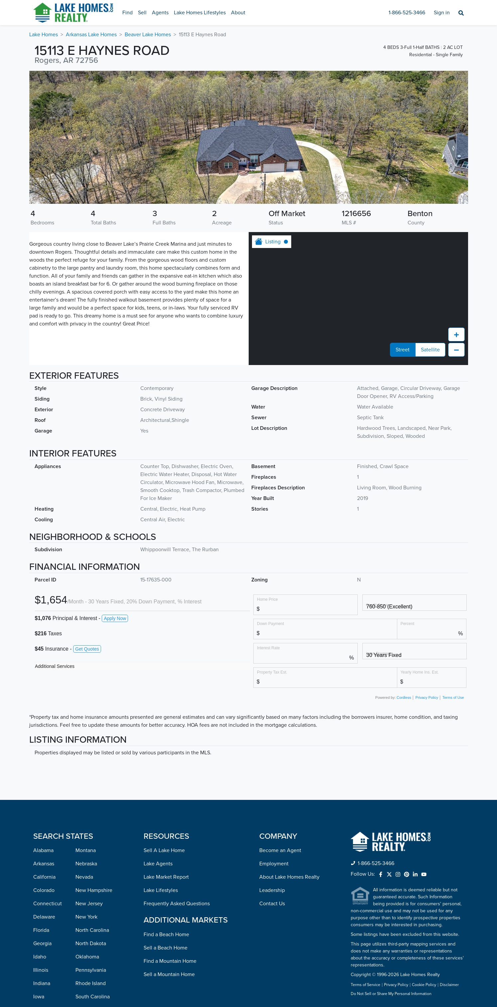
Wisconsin (87, 984)
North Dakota (90, 824)
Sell (142, 12)
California (44, 758)
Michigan (44, 944)
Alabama (43, 731)
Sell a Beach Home (165, 829)
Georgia (42, 824)
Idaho (39, 838)
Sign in (442, 12)
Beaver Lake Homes (148, 34)
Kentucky (44, 891)
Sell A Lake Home (164, 731)
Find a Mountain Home (170, 842)
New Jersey (89, 785)
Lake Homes (43, 34)
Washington (89, 957)
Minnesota (45, 957)
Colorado (44, 771)
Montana (85, 731)
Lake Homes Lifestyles (200, 12)
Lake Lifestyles (161, 771)
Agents (160, 12)
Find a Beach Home (166, 816)
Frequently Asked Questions (177, 785)
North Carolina (92, 811)
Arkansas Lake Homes (91, 34)
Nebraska (86, 745)
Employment (274, 745)
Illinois (40, 851)
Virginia (84, 944)
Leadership (272, 771)
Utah (80, 918)
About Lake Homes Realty (289, 758)
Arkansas (43, 745)
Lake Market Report (166, 758)
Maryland (44, 918)
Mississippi (45, 971)
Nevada (84, 758)
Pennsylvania (90, 851)
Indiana (41, 864)
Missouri (43, 984)
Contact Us (272, 785)
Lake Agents (158, 745)
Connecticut (47, 785)
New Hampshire (93, 771)
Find (127, 12)
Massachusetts (50, 931)
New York (86, 798)
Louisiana (44, 904)
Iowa (38, 878)
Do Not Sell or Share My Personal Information (391, 875)
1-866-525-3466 (407, 12)
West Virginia (90, 971)
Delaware (44, 798)
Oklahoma (87, 838)
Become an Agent (280, 731)
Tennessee (87, 891)
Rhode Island (90, 864)
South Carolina (92, 878)
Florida (41, 811)
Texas (81, 904)
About (238, 12)
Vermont (85, 931)
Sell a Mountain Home (169, 855)
